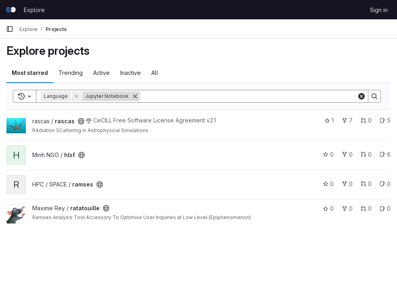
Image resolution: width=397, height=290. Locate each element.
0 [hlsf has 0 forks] (347, 154)
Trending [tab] (71, 72)
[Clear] (361, 96)
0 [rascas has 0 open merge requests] (366, 120)
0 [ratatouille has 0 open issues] (385, 208)
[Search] (248, 96)
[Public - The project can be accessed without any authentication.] (81, 121)
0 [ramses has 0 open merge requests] (366, 183)
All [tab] (154, 72)
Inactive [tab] (130, 72)
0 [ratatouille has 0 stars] (328, 208)
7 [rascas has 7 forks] (347, 120)
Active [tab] (101, 72)
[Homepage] (10, 9)
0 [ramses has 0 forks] (347, 183)
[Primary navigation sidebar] (9, 29)
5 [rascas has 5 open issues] (385, 120)
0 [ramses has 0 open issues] (385, 183)
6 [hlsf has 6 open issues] (385, 154)
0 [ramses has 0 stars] (328, 183)
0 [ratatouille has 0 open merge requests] (366, 208)
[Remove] (135, 96)
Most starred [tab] (30, 72)
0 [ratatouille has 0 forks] (347, 208)
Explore (34, 9)
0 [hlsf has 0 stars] (328, 154)
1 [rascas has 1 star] (329, 120)
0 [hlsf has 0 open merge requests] (366, 154)
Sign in (379, 9)
